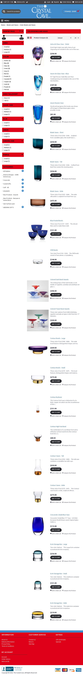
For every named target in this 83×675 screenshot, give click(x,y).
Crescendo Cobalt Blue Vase (59, 515)
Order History (6, 659)
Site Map (31, 644)
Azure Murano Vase (57, 103)
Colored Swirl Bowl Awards (59, 279)
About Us (5, 639)
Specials (58, 642)
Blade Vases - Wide (56, 191)
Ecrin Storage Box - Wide (58, 603)
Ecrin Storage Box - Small (58, 573)
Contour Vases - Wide (57, 485)
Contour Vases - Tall (57, 456)
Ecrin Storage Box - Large (58, 544)
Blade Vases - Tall (56, 162)
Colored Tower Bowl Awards (59, 309)
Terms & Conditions (8, 646)
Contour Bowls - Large (57, 338)
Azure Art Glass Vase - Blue (59, 74)
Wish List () (5, 661)
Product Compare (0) (41, 38)
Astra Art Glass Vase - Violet (59, 44)
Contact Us (32, 639)
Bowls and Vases (12, 25)
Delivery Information (8, 642)
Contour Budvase (56, 397)
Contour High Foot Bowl (58, 426)
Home (3, 25)
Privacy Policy (6, 644)
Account (4, 657)
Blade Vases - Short (56, 132)
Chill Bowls (54, 250)
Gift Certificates (61, 639)
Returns (31, 642)
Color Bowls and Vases (27, 25)
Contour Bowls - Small (57, 368)
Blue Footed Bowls (56, 220)
